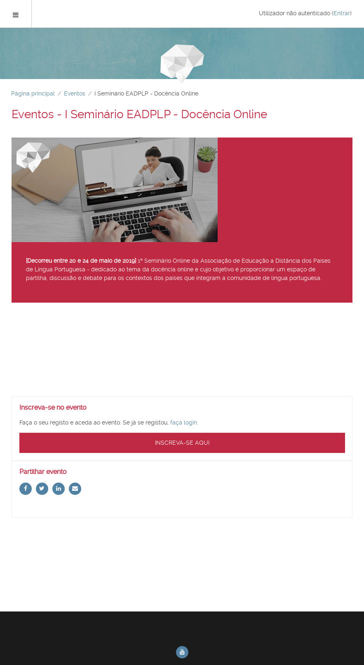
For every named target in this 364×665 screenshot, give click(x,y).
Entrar (341, 13)
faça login (183, 422)
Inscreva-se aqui (182, 442)
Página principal (33, 93)
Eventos (74, 93)
